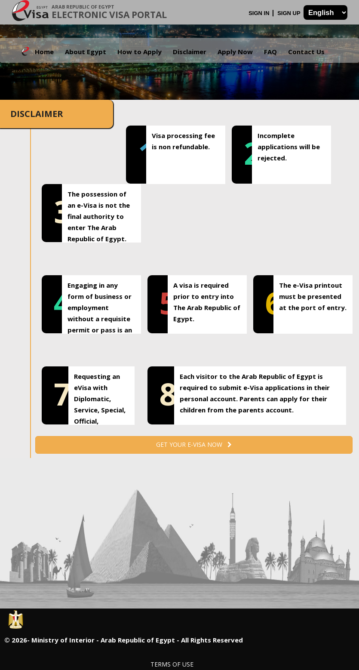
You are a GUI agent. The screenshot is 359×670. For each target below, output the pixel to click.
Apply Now (235, 51)
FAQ (270, 51)
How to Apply (139, 51)
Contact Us (306, 51)
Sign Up (289, 13)
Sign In (260, 13)
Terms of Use (171, 664)
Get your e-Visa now (194, 444)
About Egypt (85, 51)
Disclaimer (189, 51)
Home (44, 51)
